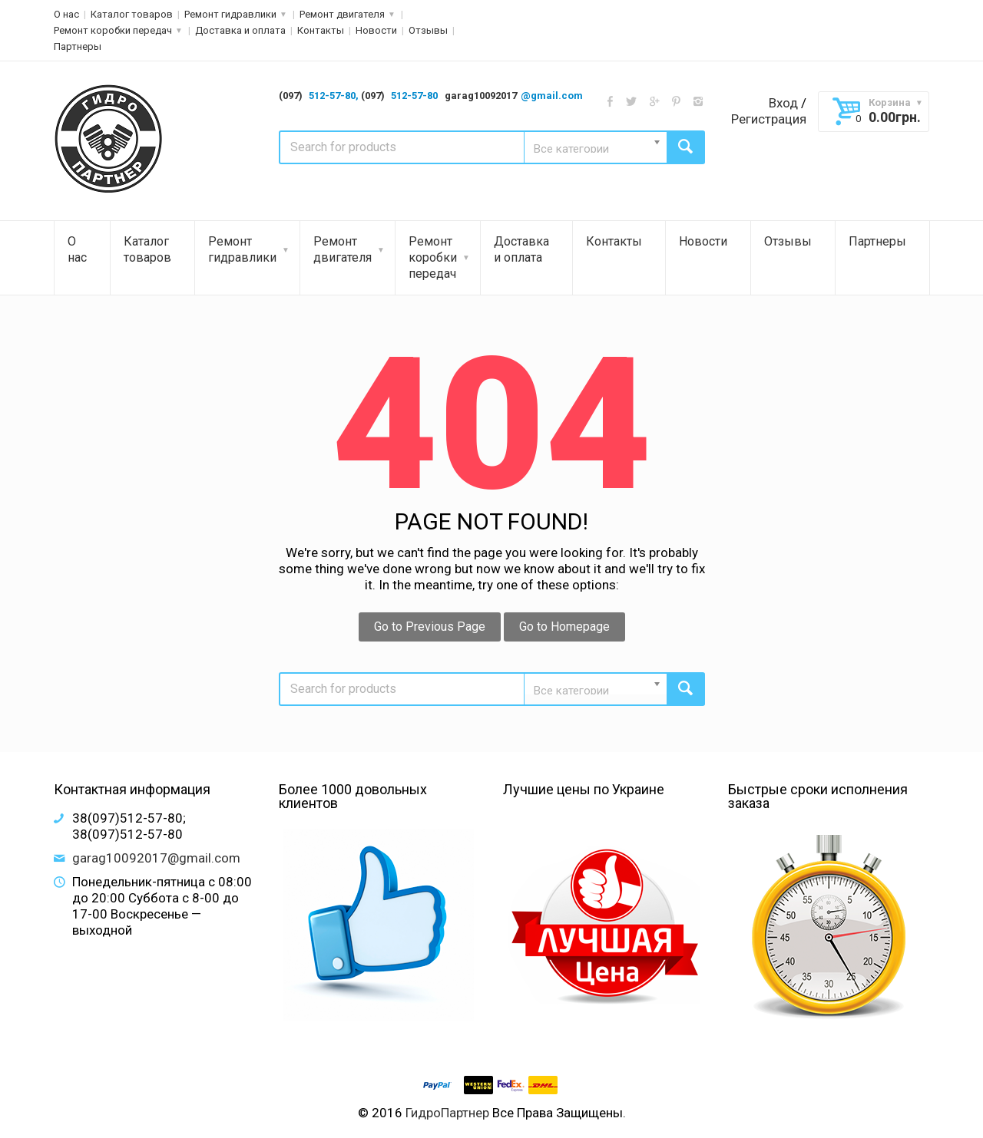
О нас (66, 14)
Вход (783, 103)
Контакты (320, 30)
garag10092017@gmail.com (156, 858)
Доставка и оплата (240, 30)
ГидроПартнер (447, 1112)
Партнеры (77, 46)
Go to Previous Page (429, 626)
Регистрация (768, 119)
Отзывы (428, 30)
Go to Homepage (564, 626)
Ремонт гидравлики (230, 14)
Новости (376, 30)
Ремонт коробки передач (113, 30)
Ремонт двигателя (342, 14)
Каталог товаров (132, 14)
